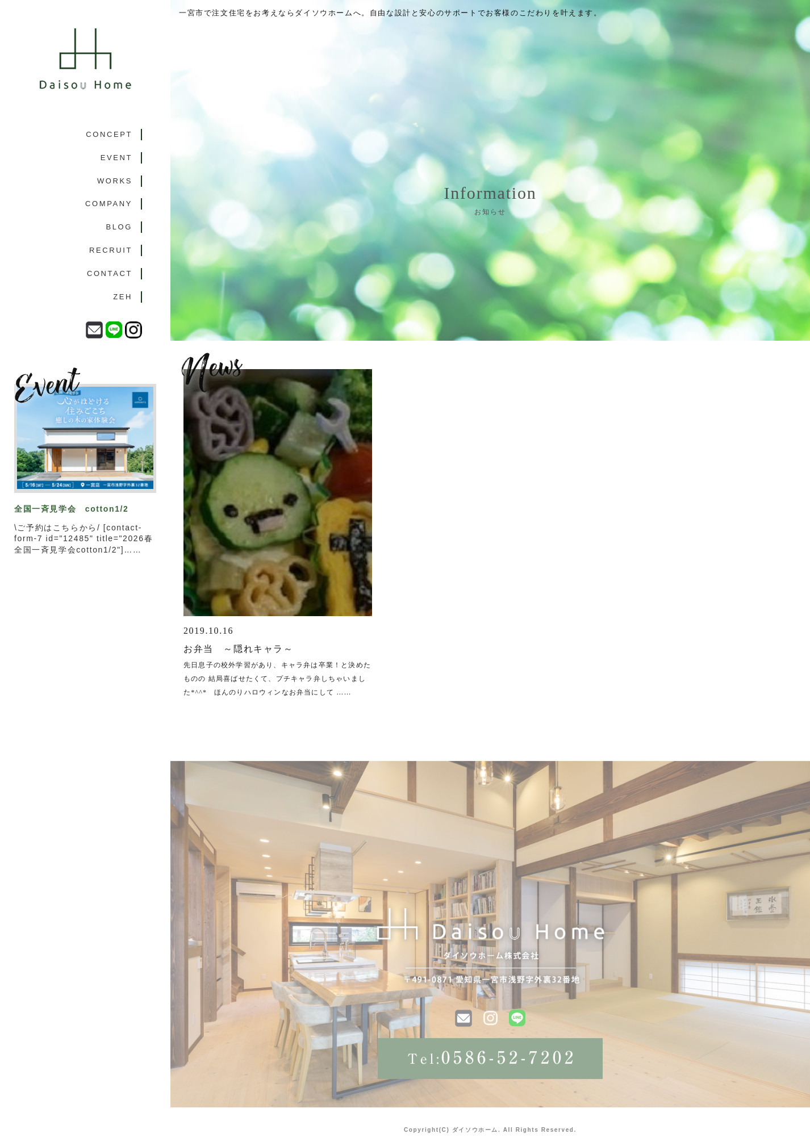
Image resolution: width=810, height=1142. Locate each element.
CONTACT (109, 273)
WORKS (114, 181)
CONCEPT (109, 134)
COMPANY (108, 203)
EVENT (116, 157)
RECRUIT (110, 250)
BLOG (119, 227)
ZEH (122, 296)
